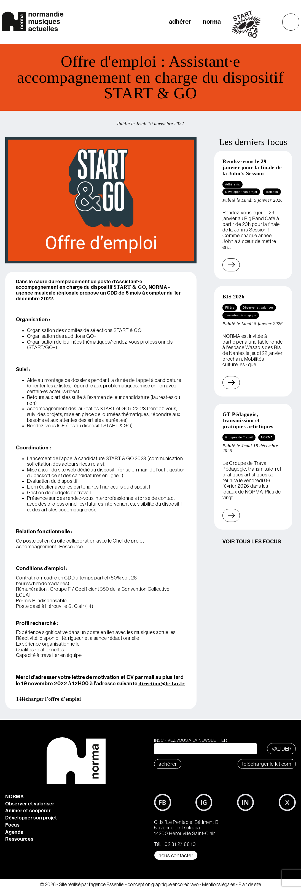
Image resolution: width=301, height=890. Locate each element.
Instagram (204, 802)
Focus (12, 825)
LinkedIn (245, 802)
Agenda (14, 832)
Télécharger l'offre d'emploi (48, 699)
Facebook (162, 802)
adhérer (180, 21)
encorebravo (186, 884)
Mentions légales (218, 884)
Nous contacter (176, 855)
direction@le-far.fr (161, 683)
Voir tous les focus (251, 541)
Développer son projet (31, 818)
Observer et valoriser (29, 804)
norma (212, 21)
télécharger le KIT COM (266, 764)
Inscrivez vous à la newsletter (190, 740)
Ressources (19, 839)
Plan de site (249, 884)
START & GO (130, 287)
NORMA (14, 797)
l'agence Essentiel (106, 884)
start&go (249, 24)
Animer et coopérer (28, 811)
